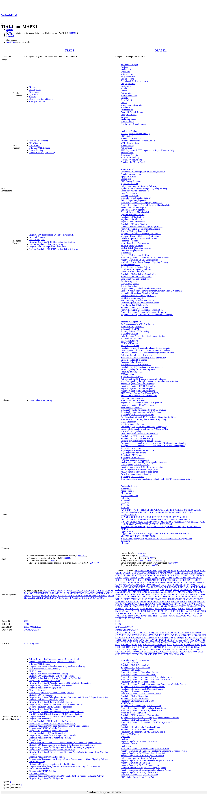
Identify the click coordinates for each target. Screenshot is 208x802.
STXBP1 (119, 613)
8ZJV (182, 654)
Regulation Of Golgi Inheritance (134, 307)
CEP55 (126, 575)
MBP (117, 594)
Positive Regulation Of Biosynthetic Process (139, 672)
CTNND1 (185, 575)
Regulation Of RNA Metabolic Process (137, 729)
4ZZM (118, 640)
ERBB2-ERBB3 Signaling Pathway (136, 248)
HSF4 (117, 587)
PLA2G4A (177, 599)
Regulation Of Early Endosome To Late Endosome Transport (147, 314)
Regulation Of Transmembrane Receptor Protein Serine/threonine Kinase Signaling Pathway (68, 759)
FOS (199, 580)
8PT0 (139, 654)
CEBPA (85, 591)
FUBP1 (46, 593)
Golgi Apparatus (128, 83)
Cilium (124, 102)
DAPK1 (118, 578)
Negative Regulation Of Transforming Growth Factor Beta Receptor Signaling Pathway (66, 776)
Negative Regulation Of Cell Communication (140, 765)
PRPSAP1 (149, 604)
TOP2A (144, 616)
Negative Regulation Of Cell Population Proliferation (52, 242)
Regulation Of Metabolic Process (135, 691)
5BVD (158, 640)
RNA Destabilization (38, 773)
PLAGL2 (187, 599)
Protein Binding (36, 150)
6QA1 (139, 647)
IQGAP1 (162, 587)
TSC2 (159, 616)
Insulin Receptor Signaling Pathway (136, 198)
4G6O (183, 635)
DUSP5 (162, 578)
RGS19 (151, 606)
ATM (160, 570)
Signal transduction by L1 (132, 376)
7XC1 (181, 649)
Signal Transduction (129, 183)
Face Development (129, 281)
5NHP (135, 642)
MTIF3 (185, 594)
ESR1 (169, 580)
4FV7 (161, 635)
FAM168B (38, 593)
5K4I (175, 640)
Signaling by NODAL (130, 329)
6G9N (157, 644)
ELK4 (140, 580)
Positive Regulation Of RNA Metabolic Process (141, 694)
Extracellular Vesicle (38, 690)
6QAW (182, 647)
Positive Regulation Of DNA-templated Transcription (143, 708)
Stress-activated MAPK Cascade (134, 272)
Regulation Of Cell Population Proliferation (47, 247)
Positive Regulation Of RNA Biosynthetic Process (142, 710)
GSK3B (141, 585)
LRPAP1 (168, 589)
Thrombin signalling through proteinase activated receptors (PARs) (149, 381)
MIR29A (80, 595)
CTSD (192, 575)
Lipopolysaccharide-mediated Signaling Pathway (141, 226)
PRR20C (44, 598)
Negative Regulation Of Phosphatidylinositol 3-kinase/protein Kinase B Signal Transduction (68, 697)
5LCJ (180, 640)
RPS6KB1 (119, 608)
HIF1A (171, 585)
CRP (169, 575)
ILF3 (156, 587)
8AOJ (200, 652)
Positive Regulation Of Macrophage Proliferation (141, 310)
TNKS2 (131, 616)
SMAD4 (126, 611)
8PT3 (150, 654)
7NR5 (146, 649)
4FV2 (134, 635)
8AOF (177, 652)
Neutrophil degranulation (131, 407)
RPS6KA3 (191, 606)
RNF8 (164, 606)
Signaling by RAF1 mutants (132, 457)
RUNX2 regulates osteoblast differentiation (139, 434)
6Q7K (123, 647)
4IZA (117, 637)
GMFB (192, 582)
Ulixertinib (125, 543)
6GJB (180, 644)
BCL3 (185, 570)
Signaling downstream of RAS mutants (137, 450)
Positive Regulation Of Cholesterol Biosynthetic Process (145, 257)
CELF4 (92, 591)
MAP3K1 (155, 592)
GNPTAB (200, 582)
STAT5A (194, 611)
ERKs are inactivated (130, 345)
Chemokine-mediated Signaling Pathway (138, 295)
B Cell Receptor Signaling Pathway (136, 269)
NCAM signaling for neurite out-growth (138, 369)
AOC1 (53, 591)
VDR (201, 616)
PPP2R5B (192, 601)
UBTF (190, 616)
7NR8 (152, 649)
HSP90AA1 (126, 587)
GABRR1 (150, 582)
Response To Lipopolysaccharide (135, 231)
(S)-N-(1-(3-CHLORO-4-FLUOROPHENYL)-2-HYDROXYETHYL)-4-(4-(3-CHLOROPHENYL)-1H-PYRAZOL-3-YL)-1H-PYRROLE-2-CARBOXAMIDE (155, 518)
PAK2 (139, 599)
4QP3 (149, 637)
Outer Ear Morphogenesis (132, 250)
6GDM (163, 644)
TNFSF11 (198, 613)
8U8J (171, 654)
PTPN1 (165, 604)
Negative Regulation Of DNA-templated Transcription (144, 753)
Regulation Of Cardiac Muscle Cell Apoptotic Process (52, 676)
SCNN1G (150, 608)
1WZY (130, 633)
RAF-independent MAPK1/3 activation (137, 324)
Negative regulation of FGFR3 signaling (138, 388)
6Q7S (128, 647)
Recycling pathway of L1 (131, 372)
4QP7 (165, 637)
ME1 (134, 594)
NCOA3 (126, 597)
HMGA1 (178, 585)
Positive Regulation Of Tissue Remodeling (47, 733)
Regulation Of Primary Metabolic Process (138, 682)
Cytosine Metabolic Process (132, 214)
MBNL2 (27, 595)
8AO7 (129, 652)
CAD (133, 573)
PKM (170, 599)
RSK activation (127, 374)
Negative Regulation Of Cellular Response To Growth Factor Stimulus (59, 726)
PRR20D (52, 598)
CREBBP (100, 591)
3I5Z (167, 633)
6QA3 (145, 647)
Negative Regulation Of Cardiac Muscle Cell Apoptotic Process (56, 704)
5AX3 (135, 640)
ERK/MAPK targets (129, 341)
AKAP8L (46, 591)
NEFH (139, 597)
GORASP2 (120, 585)
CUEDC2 (200, 575)
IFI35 (142, 587)
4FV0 (123, 635)
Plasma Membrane (129, 95)
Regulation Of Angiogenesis (41, 695)
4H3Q (194, 635)
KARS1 (187, 587)
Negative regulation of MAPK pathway (137, 405)
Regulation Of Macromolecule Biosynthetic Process (143, 686)
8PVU (160, 654)
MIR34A (96, 595)
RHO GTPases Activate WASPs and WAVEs (140, 393)
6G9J (140, 644)
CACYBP (126, 573)
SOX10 (160, 611)
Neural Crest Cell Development (134, 207)
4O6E (133, 637)
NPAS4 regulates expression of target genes (139, 469)
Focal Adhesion (127, 100)
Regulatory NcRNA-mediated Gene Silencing (48, 673)
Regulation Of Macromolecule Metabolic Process (142, 689)
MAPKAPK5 (191, 592)
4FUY (118, 635)
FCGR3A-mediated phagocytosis (135, 460)
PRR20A (28, 598)
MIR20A (72, 595)
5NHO (130, 642)
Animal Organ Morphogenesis (133, 200)
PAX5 (144, 599)
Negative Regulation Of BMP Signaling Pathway (50, 738)
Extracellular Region (129, 64)
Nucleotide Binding (129, 131)
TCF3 (141, 613)
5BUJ (152, 640)
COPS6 (154, 575)
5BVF (169, 640)
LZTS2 (183, 589)
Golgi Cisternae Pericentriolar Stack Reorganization (143, 336)
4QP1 (138, 637)
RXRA (143, 608)
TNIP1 (118, 616)
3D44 (162, 633)
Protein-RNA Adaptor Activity (42, 153)
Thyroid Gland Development (133, 222)
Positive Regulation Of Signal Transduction (139, 775)
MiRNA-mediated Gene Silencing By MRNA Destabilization (55, 714)
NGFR (151, 597)
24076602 (151, 560)
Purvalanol (125, 500)
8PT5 (155, 654)
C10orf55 (68, 591)
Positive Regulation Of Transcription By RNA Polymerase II (146, 722)
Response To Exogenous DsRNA (135, 255)
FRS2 (125, 582)
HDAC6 (156, 585)
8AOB (153, 652)
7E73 (117, 649)
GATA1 (165, 582)
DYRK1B (191, 578)
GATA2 (173, 582)
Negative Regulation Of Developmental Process (49, 709)
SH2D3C (159, 608)
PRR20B (36, 598)
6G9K (145, 644)
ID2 (133, 587)
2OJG (136, 633)
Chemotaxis (126, 179)
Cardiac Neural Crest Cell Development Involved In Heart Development (151, 291)
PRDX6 (118, 604)
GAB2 (142, 582)
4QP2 (144, 637)
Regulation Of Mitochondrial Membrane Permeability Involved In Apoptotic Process (65, 742)
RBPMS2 (73, 598)
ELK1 (135, 580)
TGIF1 (154, 613)
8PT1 (144, 654)
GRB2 (135, 585)
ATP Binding (126, 148)
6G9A (123, 644)
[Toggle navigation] (2, 23)
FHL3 (194, 580)
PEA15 (158, 599)
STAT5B (202, 611)
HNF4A (186, 585)
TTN (165, 616)
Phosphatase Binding (130, 157)
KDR (193, 587)
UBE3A (177, 616)
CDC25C (185, 573)
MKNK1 (164, 594)
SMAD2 (197, 608)
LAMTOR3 (144, 589)
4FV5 (150, 635)
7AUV (199, 647)
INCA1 (60, 593)
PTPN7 (178, 604)
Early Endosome (128, 76)
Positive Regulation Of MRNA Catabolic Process (50, 721)
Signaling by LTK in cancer (132, 476)
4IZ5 (199, 635)
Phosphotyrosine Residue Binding (135, 133)
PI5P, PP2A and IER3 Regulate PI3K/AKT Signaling (143, 419)
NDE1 (133, 597)
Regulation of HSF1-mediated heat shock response (142, 367)
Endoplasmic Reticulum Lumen (134, 81)
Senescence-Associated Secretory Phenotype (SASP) (143, 357)
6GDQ (169, 644)
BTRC (202, 570)
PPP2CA (183, 601)
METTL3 (150, 594)
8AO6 (123, 652)
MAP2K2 (119, 592)
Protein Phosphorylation (131, 174)
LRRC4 (176, 589)
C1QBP (118, 573)
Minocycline (126, 488)
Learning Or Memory (130, 195)
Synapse (124, 117)
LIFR (156, 589)
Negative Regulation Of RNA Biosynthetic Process (142, 755)
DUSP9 (183, 578)
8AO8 (135, 652)
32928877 (173, 563)
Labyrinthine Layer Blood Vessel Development (141, 288)
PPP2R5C (201, 601)
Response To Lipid (129, 744)
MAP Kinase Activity (130, 143)
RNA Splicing (35, 740)
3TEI (181, 633)
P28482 (118, 630)
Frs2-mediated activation (131, 338)
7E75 (122, 649)
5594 (117, 621)
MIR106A (36, 595)
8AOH (189, 652)
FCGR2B (187, 580)
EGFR (199, 578)
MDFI (129, 594)
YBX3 (124, 618)
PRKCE (133, 604)
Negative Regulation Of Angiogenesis (45, 688)
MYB (198, 594)
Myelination (126, 253)
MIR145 (53, 595)
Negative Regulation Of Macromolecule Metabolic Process (146, 770)
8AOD (165, 652)
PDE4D (151, 599)
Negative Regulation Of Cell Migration (46, 778)
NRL (201, 597)
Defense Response (37, 239)
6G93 (202, 642)
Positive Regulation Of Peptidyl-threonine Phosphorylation (146, 205)
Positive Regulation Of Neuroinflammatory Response (143, 312)
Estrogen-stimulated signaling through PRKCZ (141, 441)
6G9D (128, 644)
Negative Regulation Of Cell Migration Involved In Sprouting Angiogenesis (61, 747)
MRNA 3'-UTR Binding (39, 148)
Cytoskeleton (126, 93)
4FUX (198, 633)
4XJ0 (198, 637)
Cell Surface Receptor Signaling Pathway (138, 186)
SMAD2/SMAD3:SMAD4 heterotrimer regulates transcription (147, 353)
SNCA (133, 611)
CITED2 (139, 575)
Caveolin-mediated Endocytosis (134, 305)
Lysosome (33, 94)
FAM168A (28, 593)
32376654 (143, 556)
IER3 (137, 587)
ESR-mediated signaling (131, 431)
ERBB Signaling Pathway (132, 245)
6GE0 (175, 644)
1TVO (124, 633)
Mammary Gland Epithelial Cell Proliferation (140, 236)
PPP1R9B (175, 601)
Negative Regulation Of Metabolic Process (139, 741)
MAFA (189, 589)
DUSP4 (155, 578)
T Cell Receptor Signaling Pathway (136, 267)
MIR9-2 (103, 595)
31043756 (140, 553)
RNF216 (158, 606)
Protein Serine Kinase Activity (134, 162)
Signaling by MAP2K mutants (133, 453)
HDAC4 (149, 585)
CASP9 (165, 573)
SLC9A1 (181, 608)
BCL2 (179, 570)
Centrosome (126, 86)
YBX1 (118, 618)
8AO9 (140, 652)
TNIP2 (124, 616)
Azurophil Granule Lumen (132, 112)
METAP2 (141, 594)
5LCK (185, 640)
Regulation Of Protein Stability (134, 224)
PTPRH (199, 604)
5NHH (203, 640)
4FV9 (172, 635)
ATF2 (154, 570)
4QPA (181, 637)
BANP (173, 570)
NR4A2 (188, 597)
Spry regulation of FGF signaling (135, 331)
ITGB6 (174, 587)
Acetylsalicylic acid (129, 486)
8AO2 (187, 649)
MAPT (200, 592)
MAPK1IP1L (109, 593)
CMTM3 (147, 575)
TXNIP (170, 616)
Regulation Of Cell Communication (136, 665)
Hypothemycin (127, 531)
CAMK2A (77, 591)
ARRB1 (141, 570)
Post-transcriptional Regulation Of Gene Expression (51, 692)
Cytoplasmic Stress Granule (41, 99)
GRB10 (128, 585)
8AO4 (198, 649)
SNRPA (93, 598)
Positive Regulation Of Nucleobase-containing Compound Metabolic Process (153, 684)
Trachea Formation (129, 286)
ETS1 (180, 580)
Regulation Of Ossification (132, 217)
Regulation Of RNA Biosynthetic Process (138, 720)
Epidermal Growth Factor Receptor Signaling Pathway (144, 188)
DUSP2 (141, 578)
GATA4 (180, 582)
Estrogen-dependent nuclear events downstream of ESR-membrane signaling (153, 443)
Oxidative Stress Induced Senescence (136, 355)
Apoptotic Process (37, 237)
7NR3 (140, 649)
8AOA (147, 652)
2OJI (141, 633)
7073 (26, 621)
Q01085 (27, 630)
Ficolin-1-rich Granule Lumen (133, 124)
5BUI (146, 640)
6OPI (117, 647)
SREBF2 (179, 611)
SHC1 (174, 608)
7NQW (135, 649)
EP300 (153, 580)
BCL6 (190, 570)
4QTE (193, 637)
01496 (118, 624)
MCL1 (123, 594)
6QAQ (175, 647)
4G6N (177, 635)
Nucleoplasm (34, 89)
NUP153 (126, 599)
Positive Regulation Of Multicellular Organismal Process (145, 748)
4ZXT (203, 637)
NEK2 (145, 597)
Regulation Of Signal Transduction (135, 667)
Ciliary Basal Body (129, 114)
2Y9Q (151, 633)
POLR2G (135, 601)
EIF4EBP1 (127, 580)
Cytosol (32, 97)
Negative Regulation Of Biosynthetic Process (140, 772)
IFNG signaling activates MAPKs (135, 465)
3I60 (171, 633)
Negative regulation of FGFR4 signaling (138, 391)
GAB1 (136, 582)
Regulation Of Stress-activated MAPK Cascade (141, 233)
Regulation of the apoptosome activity (137, 438)
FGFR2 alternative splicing (40, 400)
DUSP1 (126, 578)
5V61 (152, 642)
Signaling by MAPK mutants (133, 455)
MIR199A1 (63, 595)
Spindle (124, 88)
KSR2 (136, 589)
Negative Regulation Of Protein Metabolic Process (50, 702)
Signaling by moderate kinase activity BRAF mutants (143, 410)
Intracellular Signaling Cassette (134, 713)
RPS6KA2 (181, 606)
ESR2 (174, 580)
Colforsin (125, 498)
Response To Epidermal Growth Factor (137, 300)
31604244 (160, 560)
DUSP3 (148, 578)
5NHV (141, 642)
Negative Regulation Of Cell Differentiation (139, 260)
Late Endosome (127, 79)
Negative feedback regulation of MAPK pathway (141, 403)
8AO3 (192, 649)
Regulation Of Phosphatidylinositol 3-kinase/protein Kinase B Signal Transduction (64, 766)
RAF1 (129, 606)
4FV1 (129, 635)
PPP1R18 (166, 601)
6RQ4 (187, 647)
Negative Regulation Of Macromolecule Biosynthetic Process (147, 760)
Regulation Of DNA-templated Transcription (140, 715)
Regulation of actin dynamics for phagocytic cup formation (146, 348)
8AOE (171, 652)
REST (139, 606)
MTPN (192, 594)
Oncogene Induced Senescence (134, 360)
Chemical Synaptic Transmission (135, 191)
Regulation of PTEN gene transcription (137, 436)
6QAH (163, 647)
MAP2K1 (197, 589)
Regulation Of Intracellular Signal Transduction (141, 705)
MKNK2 (172, 594)
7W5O (170, 649)
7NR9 (157, 649)
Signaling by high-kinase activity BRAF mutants (141, 412)
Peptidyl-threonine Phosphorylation (136, 212)
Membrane (125, 107)
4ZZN (124, 640)
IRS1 (168, 587)
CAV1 (172, 573)
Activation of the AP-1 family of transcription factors (143, 379)
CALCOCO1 (142, 573)
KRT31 (73, 593)
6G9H (134, 644)
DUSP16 (133, 578)
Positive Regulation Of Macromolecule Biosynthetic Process (146, 677)
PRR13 (111, 595)
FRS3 (130, 582)
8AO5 (118, 652)
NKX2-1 (158, 597)
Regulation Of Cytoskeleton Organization (138, 274)
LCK (152, 589)
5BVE (163, 640)
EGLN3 (118, 580)
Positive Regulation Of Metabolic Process (138, 675)
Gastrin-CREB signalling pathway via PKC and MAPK (144, 429)
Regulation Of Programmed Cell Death (137, 701)
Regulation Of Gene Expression (134, 696)
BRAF (196, 570)
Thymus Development (130, 264)
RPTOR (128, 608)
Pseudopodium (127, 110)
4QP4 (154, 637)
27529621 (82, 556)
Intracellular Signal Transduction (135, 243)
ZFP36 (138, 618)
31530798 (153, 565)
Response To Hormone (130, 734)
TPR (155, 616)
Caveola (124, 98)
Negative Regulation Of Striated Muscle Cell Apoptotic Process (56, 711)
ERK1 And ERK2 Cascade (132, 298)
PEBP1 (164, 599)
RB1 (135, 606)
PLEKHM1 (120, 601)
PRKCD (126, 604)
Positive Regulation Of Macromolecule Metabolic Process (145, 679)
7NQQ (128, 649)
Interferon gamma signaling (132, 424)
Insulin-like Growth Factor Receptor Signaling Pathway (144, 262)
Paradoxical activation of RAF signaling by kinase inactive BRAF (149, 417)
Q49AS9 (35, 630)
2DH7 (37, 643)
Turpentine (125, 541)
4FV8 (166, 635)
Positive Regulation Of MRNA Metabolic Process (50, 707)
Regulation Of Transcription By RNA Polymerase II (51, 235)
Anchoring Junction (129, 119)
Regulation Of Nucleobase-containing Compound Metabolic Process (150, 717)
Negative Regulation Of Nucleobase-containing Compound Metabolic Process (154, 751)
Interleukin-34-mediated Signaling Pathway (139, 293)
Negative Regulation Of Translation (44, 680)
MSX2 (179, 594)
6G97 (117, 644)
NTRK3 (118, 599)
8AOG (183, 652)
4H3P (188, 635)
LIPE (162, 589)
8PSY (134, 654)
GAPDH (158, 582)
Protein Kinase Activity (131, 138)
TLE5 (169, 613)
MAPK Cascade (128, 169)
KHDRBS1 (201, 587)
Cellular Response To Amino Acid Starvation (140, 238)
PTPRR (118, 606)
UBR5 (184, 616)
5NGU (191, 640)
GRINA (53, 593)
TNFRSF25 (188, 613)
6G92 (197, 642)
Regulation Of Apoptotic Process (135, 698)
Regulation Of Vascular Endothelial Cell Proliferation (52, 764)
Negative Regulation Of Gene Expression (47, 757)
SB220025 (125, 503)
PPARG (150, 601)
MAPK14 (173, 592)
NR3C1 (173, 597)
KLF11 (118, 589)
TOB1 (137, 616)
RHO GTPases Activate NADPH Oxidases (139, 395)
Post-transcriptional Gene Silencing (44, 669)
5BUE (141, 640)
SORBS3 (147, 611)
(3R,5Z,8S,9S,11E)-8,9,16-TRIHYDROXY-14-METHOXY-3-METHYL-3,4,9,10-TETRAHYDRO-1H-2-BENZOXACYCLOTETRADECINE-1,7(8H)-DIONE (163, 523)
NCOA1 (118, 597)
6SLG (193, 647)
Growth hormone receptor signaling (136, 474)
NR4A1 (180, 597)
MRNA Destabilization (39, 769)
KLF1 (66, 593)
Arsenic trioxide (128, 491)
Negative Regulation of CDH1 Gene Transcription (142, 467)
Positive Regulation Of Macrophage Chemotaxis (141, 203)
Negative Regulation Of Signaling (135, 763)
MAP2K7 (146, 592)
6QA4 (151, 647)
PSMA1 (157, 604)
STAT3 (187, 611)
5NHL (123, 642)
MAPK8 (181, 592)
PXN (124, 606)
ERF (164, 580)
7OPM (163, 649)
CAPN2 (151, 573)
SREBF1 (171, 611)
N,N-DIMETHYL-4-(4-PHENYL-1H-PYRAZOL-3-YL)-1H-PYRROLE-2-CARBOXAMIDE (161, 510)
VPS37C (100, 598)
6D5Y (169, 642)
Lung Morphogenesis (130, 284)
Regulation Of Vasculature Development (46, 700)
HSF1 (200, 585)
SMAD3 (119, 611)
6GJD (186, 644)
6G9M (151, 644)
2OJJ (146, 633)
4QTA (187, 637)
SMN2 (86, 598)
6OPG (197, 644)
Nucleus (32, 87)
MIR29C (88, 595)
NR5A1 (195, 597)
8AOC (159, 652)
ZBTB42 (131, 618)
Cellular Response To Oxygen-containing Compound (143, 767)
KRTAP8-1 (81, 593)
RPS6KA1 (172, 606)
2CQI (32, 643)
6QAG (157, 647)
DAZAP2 (109, 591)
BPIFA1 (60, 591)
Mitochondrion (127, 74)
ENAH (147, 580)
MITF (156, 594)
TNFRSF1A (178, 613)
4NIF (128, 637)
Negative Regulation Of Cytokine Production (48, 730)
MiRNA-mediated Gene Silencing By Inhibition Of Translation (56, 678)
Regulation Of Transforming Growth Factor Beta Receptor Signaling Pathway (62, 745)
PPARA (143, 601)
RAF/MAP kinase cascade (132, 398)
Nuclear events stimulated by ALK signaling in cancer (144, 462)
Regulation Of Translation (40, 719)
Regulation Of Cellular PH (132, 219)
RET (145, 606)
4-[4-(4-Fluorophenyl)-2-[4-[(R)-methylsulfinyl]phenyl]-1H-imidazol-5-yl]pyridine (156, 538)
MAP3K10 (164, 592)
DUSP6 (169, 578)
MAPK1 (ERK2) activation (132, 326)
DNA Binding (35, 143)
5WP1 (163, 642)
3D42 (156, 633)
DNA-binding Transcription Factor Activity (139, 777)
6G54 (181, 642)
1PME (118, 633)
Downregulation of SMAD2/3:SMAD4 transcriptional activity (147, 350)
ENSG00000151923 (32, 627)
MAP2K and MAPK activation (134, 400)
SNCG (140, 611)
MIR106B (45, 595)
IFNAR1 (149, 587)
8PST (123, 654)
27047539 (94, 563)
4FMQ (193, 633)
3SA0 (176, 633)
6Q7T (133, 647)
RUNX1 (135, 608)
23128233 (151, 558)
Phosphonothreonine (129, 495)
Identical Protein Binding (131, 160)
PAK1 (133, 599)
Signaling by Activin (129, 334)
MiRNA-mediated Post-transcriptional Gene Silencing (52, 661)
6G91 (192, 642)
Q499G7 (134, 630)
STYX (126, 613)
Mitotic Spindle (127, 122)
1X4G (26, 643)
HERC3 (164, 585)
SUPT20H (134, 613)
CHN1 (132, 575)
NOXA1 (166, 597)
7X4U (175, 649)
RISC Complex (35, 671)
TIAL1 (69, 50)
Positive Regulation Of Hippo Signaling (46, 244)
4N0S (122, 637)
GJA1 (186, 582)
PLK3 (128, 601)
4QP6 (160, 637)
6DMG (175, 642)
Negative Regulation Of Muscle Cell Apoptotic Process (52, 723)
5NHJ (117, 642)
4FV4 (145, 635)
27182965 (51, 560)
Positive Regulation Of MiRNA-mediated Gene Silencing (53, 249)
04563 (26, 624)
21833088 (142, 560)
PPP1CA (158, 601)
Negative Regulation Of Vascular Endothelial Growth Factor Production (59, 683)
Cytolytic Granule (37, 101)
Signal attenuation (128, 422)
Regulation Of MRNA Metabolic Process (46, 728)
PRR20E (60, 598)
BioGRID (10, 42)
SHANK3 (167, 608)
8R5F (166, 654)
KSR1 (130, 589)
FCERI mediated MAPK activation (136, 364)
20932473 (73, 33)
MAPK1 (161, 50)
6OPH (203, 644)
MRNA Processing (37, 761)
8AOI (195, 652)
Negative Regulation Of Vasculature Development (50, 685)
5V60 (147, 642)
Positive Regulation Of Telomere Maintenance (140, 229)
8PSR (117, 654)
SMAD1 (189, 608)
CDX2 (192, 573)
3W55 (186, 633)
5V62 (157, 642)
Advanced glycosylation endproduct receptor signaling (144, 426)
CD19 (177, 573)
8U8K (176, 654)
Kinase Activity (127, 153)
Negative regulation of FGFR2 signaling (138, 386)
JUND (180, 587)
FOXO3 (118, 582)
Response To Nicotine (130, 241)
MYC (203, 594)
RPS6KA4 (200, 606)
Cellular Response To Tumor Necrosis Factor (140, 303)
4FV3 (139, 635)
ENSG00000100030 (124, 627)
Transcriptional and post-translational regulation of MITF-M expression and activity (156, 479)
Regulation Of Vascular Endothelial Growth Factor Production (55, 716)
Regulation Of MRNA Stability (42, 771)
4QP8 (170, 637)
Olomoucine (126, 493)
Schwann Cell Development (133, 210)
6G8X (186, 642)
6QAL (169, 647)
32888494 (65, 558)
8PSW (128, 654)
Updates (10, 37)
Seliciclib (125, 505)
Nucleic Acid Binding (38, 141)
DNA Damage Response (131, 181)
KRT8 (124, 589)
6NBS (191, 644)
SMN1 (80, 598)
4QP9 (176, 637)
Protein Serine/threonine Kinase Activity (138, 141)
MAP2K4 (128, 592)
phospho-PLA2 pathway (131, 322)
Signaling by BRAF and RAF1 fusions (137, 415)
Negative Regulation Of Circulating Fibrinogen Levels (52, 735)
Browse (9, 29)
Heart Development (129, 193)
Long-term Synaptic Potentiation (135, 279)
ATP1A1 (166, 570)
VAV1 (195, 616)
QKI (66, 598)
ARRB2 (148, 570)
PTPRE (192, 604)
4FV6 (155, 635)
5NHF (197, 640)
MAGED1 (90, 593)
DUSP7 (176, 578)
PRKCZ (141, 604)
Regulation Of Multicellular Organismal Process (141, 727)
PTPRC (185, 604)
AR (136, 570)
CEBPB (118, 575)
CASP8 (158, 573)
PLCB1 (200, 599)
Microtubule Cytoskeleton (132, 105)
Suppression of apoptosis (131, 448)
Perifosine (125, 507)
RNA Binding (35, 145)
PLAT (193, 599)
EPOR (159, 580)
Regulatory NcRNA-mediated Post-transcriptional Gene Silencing (57, 666)
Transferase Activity (129, 155)
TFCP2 (147, 613)
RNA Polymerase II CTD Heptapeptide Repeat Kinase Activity (147, 150)
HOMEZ (193, 585)
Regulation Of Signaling (131, 670)
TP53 (150, 616)
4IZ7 (204, 635)
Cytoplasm (33, 92)
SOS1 (153, 611)
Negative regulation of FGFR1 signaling (138, 384)
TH (158, 613)
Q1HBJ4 (126, 630)
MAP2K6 (137, 592)
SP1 (165, 611)
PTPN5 (171, 604)
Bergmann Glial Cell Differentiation (136, 276)
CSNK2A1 (175, 575)
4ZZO (129, 640)
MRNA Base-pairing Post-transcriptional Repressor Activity (55, 659)
